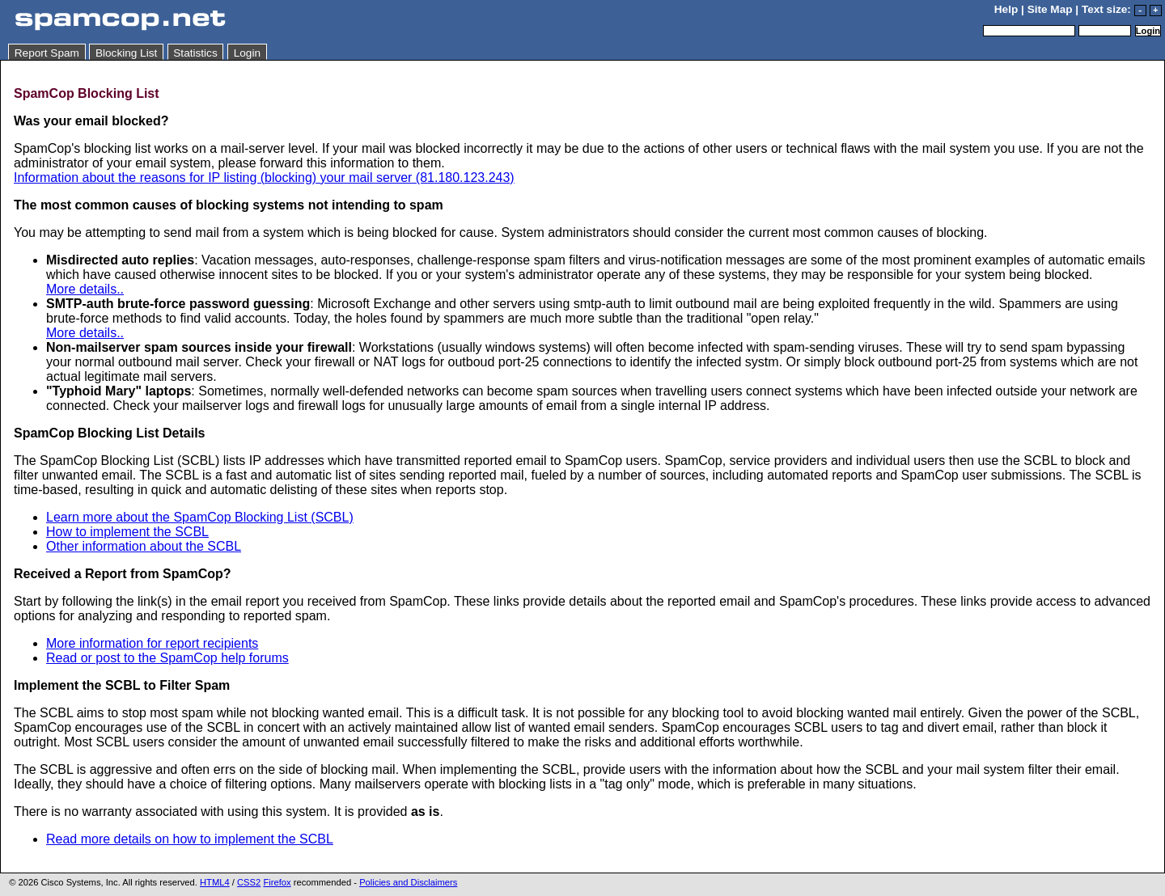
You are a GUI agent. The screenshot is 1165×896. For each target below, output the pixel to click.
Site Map (1050, 9)
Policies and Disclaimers (408, 882)
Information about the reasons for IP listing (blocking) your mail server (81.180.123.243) (264, 177)
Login (247, 53)
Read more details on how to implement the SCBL (189, 839)
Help (1006, 9)
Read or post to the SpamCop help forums (167, 658)
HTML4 (215, 882)
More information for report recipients (152, 643)
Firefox (276, 882)
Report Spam (47, 53)
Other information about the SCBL (143, 546)
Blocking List (126, 53)
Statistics (195, 53)
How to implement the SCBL (127, 532)
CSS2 (249, 882)
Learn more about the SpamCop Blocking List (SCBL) (200, 517)
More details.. (85, 289)
